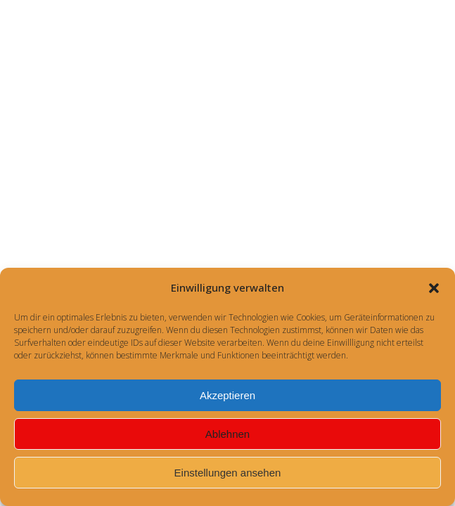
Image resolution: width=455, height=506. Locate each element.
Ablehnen (227, 434)
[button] (434, 288)
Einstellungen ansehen (227, 473)
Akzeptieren (227, 395)
